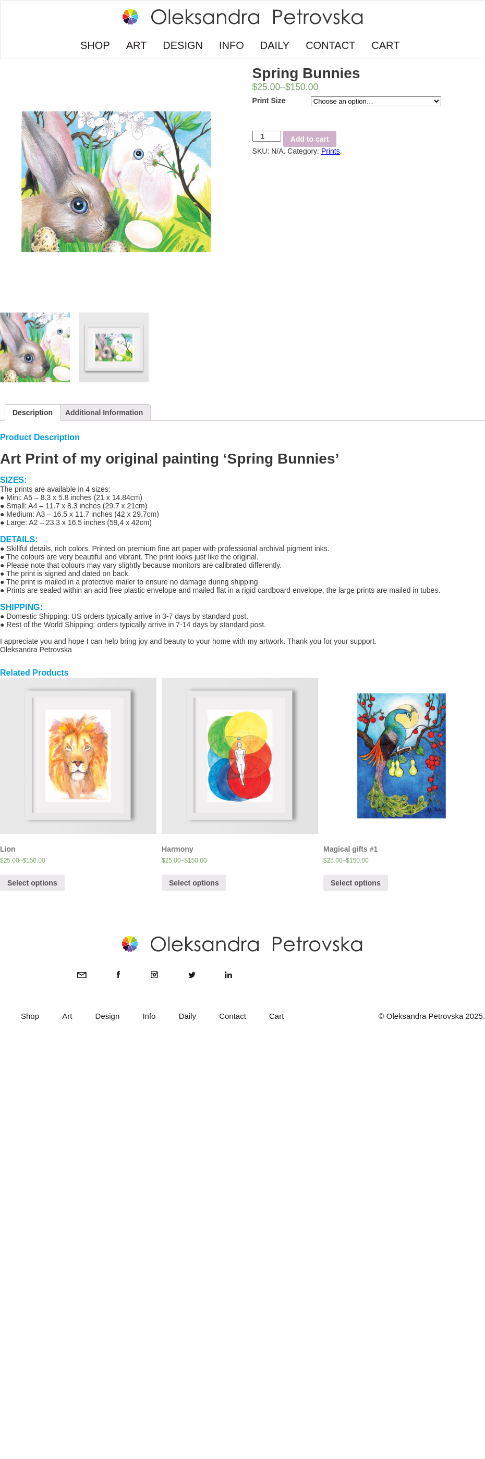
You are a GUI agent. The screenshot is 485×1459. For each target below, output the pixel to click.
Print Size (269, 100)
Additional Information (104, 412)
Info (148, 1016)
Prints (330, 151)
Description (33, 412)
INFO (231, 45)
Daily (187, 1016)
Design (107, 1016)
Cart (276, 1016)
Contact (232, 1016)
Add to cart (309, 139)
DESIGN (183, 45)
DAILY (274, 45)
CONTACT (330, 45)
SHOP (95, 45)
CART (385, 45)
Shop (30, 1016)
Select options (32, 883)
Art (67, 1016)
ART (136, 45)
